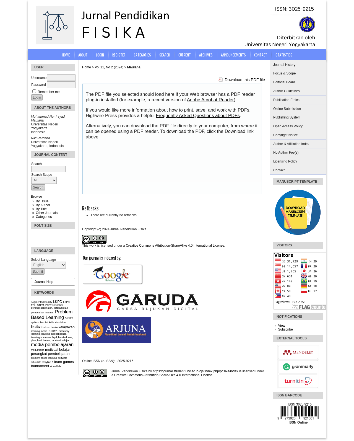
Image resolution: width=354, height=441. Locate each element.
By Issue (42, 201)
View (281, 325)
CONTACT (260, 54)
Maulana (133, 67)
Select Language (43, 260)
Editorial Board (284, 82)
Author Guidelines (286, 91)
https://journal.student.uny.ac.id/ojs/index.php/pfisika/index (195, 371)
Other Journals (47, 213)
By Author (43, 205)
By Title (41, 209)
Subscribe (285, 329)
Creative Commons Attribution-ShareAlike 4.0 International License (175, 245)
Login (100, 54)
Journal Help (44, 282)
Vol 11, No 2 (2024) (109, 67)
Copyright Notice (285, 135)
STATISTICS (283, 54)
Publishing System (287, 117)
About (83, 54)
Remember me (48, 92)
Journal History (284, 65)
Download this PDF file (245, 80)
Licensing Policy (285, 161)
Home (66, 54)
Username (38, 78)
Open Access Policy (288, 126)
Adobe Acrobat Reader (210, 99)
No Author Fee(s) (285, 152)
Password (38, 85)
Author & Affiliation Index (291, 144)
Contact (279, 170)
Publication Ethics (286, 100)
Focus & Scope (284, 73)
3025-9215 (125, 361)
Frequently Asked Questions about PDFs (198, 115)
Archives (206, 54)
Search (164, 54)
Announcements (233, 54)
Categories (44, 217)
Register (119, 54)
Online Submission (287, 109)
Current (184, 54)
